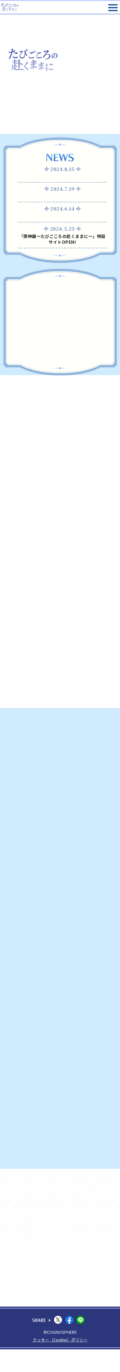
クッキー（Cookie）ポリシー (60, 1362)
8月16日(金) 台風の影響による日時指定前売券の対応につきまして (62, 179)
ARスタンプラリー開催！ (62, 202)
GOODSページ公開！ (62, 222)
